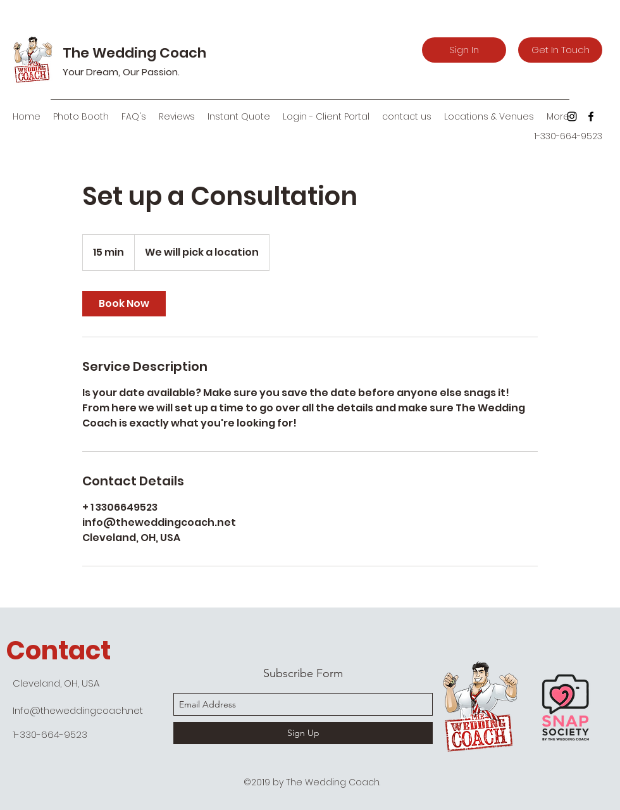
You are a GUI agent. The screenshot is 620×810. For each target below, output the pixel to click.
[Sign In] (464, 50)
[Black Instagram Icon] (572, 116)
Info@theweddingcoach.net (78, 710)
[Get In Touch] (560, 50)
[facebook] (591, 116)
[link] (124, 303)
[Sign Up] (303, 733)
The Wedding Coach (134, 53)
